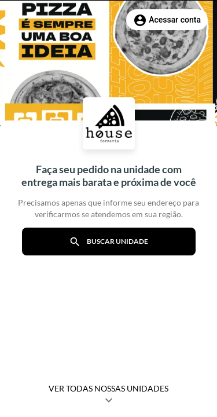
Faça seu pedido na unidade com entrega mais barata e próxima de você (108, 175)
